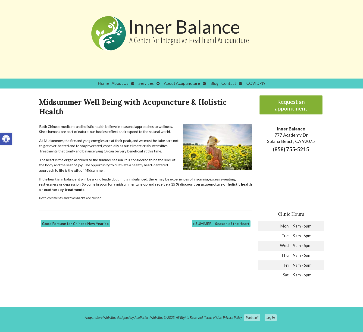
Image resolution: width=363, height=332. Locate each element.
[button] (6, 139)
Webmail (252, 317)
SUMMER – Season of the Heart (221, 223)
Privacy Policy (232, 317)
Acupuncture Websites (100, 317)
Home (103, 83)
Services (146, 83)
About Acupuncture (182, 83)
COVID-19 (256, 83)
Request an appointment (291, 105)
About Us (120, 83)
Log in (270, 317)
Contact (228, 83)
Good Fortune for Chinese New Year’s (75, 223)
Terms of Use (213, 317)
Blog (214, 83)
